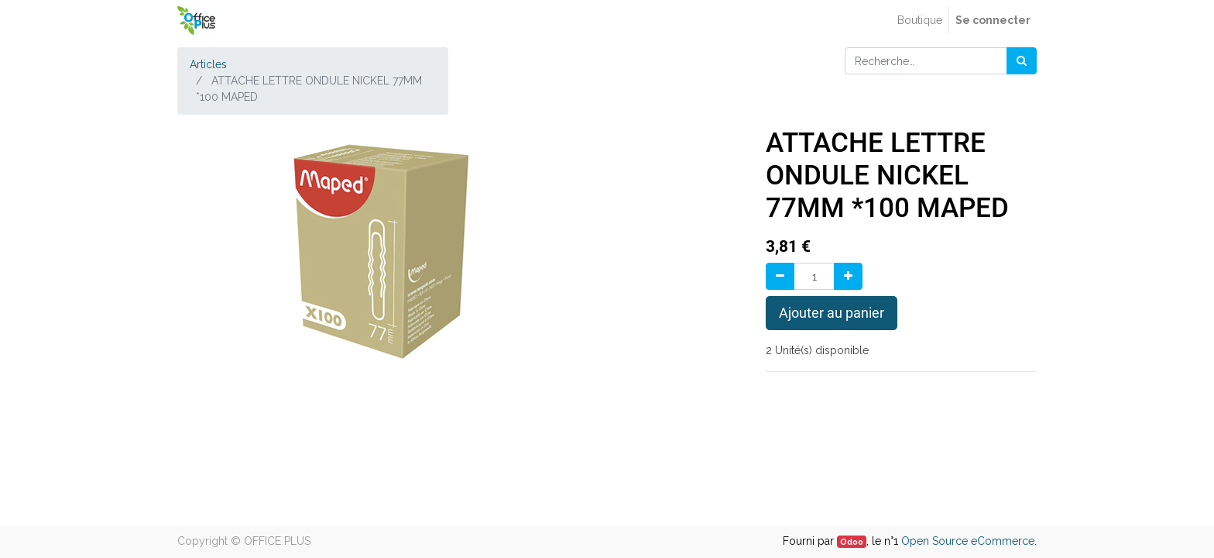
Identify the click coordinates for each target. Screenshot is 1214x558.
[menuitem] (919, 20)
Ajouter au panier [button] (831, 313)
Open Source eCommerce (967, 541)
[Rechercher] (1022, 60)
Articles (208, 64)
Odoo (851, 541)
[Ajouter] (848, 276)
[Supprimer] (780, 276)
